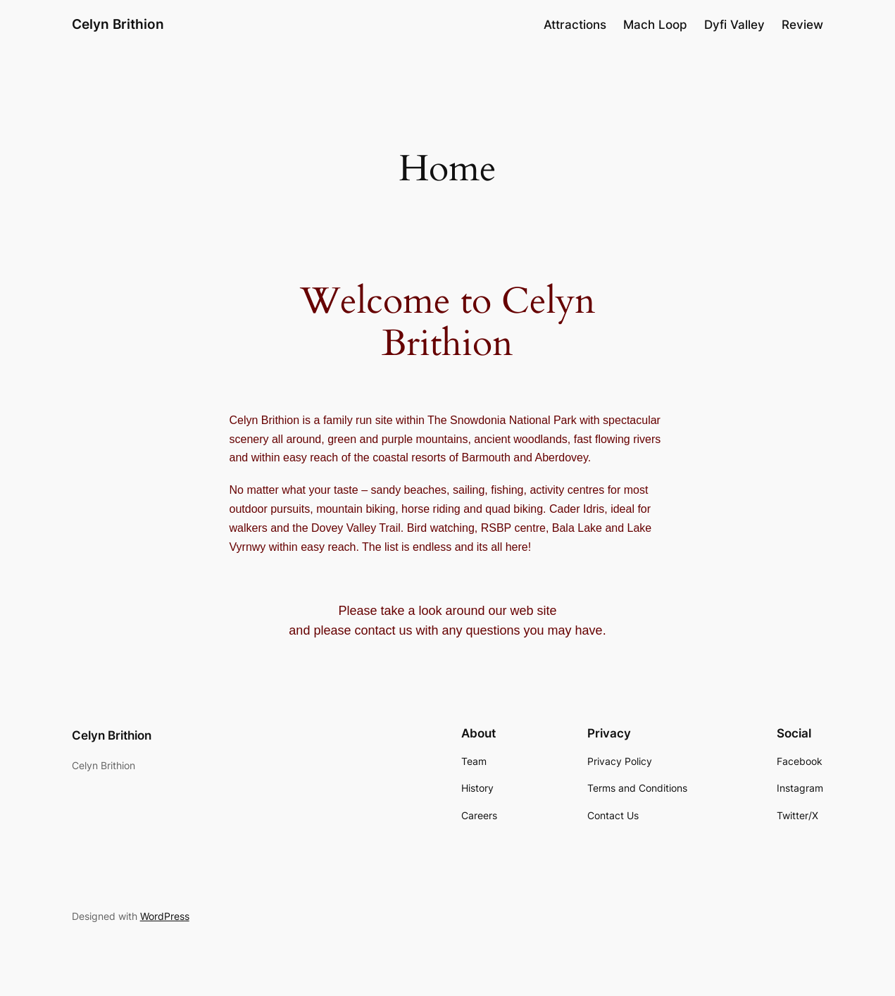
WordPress (164, 916)
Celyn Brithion (118, 23)
